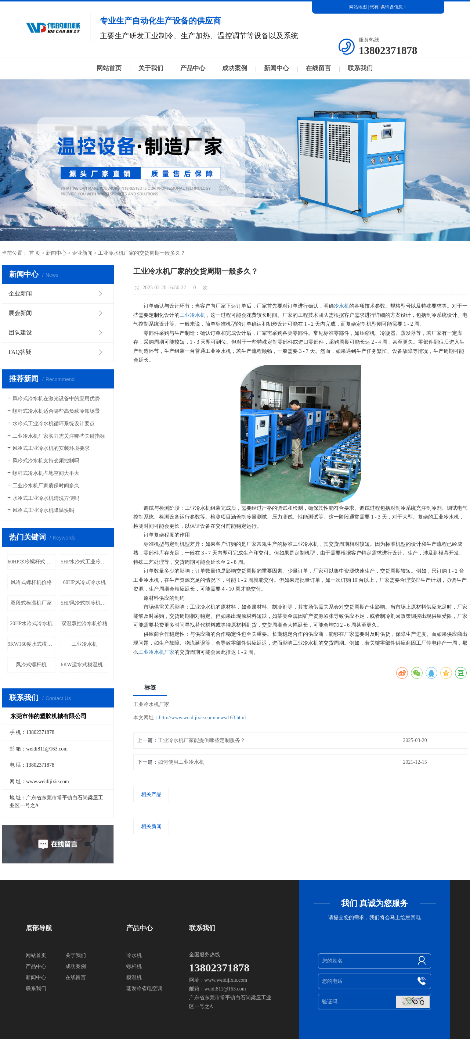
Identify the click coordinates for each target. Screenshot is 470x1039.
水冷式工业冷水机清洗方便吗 (45, 498)
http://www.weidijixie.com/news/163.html (202, 717)
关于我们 (150, 68)
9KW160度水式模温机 (31, 644)
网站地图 (358, 7)
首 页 (35, 253)
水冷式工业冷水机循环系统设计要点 (53, 423)
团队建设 (20, 332)
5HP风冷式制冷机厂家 (85, 603)
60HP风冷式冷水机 (84, 582)
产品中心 (192, 68)
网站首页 (109, 68)
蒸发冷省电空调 (144, 988)
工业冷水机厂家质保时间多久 (45, 485)
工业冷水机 (84, 644)
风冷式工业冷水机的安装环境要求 (51, 448)
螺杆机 (134, 966)
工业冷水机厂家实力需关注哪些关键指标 (58, 436)
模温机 (134, 977)
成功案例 (234, 68)
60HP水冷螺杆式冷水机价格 (31, 562)
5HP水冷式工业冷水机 (85, 562)
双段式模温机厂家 (31, 603)
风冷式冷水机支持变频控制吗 (45, 460)
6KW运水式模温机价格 (85, 664)
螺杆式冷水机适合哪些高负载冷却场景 (56, 411)
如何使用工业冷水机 (181, 762)
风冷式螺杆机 (31, 664)
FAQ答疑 (20, 352)
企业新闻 (82, 253)
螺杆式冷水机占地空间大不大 (45, 473)
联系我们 (360, 68)
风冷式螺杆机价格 (31, 582)
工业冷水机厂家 (156, 652)
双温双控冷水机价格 (84, 623)
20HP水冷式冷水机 (31, 623)
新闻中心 (276, 68)
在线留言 (318, 68)
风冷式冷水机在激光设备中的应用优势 (56, 398)
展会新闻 (20, 313)
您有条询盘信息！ (388, 7)
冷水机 (341, 306)
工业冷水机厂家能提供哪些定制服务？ (201, 740)
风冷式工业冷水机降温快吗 (43, 510)
